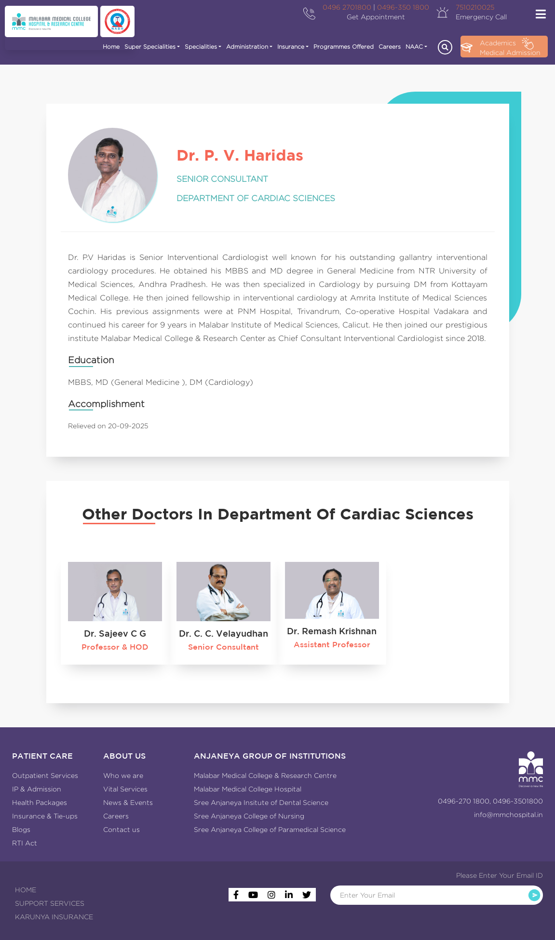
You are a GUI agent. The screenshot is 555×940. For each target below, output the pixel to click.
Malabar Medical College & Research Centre (265, 775)
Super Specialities (150, 46)
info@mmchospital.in (508, 814)
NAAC (414, 46)
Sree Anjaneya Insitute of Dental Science (261, 802)
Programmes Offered (343, 46)
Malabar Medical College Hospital (247, 789)
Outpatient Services (45, 775)
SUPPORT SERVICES (49, 903)
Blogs (21, 829)
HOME (25, 890)
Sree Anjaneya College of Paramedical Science (270, 829)
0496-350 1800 (403, 7)
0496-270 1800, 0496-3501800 (490, 801)
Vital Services (125, 789)
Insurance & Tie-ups (45, 816)
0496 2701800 (347, 7)
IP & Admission (36, 789)
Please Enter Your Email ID (499, 875)
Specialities (201, 46)
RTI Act (24, 843)
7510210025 (475, 7)
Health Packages (39, 802)
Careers (390, 46)
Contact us (121, 829)
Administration (247, 46)
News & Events (128, 802)
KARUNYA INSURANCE (54, 917)
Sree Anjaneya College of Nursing (249, 816)
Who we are (123, 775)
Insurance (290, 46)
